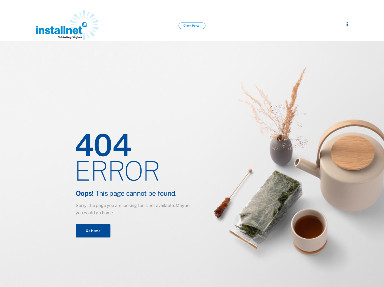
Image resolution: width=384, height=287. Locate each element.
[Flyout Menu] (347, 24)
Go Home (93, 231)
